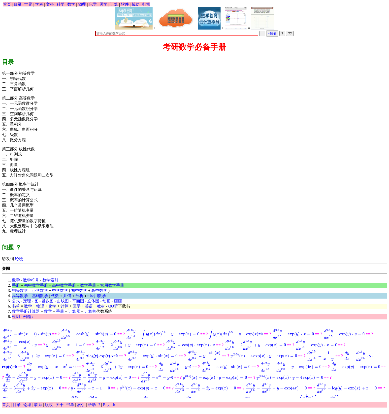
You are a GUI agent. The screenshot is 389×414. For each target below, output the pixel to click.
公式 (16, 301)
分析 (79, 296)
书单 (16, 306)
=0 (197, 335)
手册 (16, 285)
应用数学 (98, 296)
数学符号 (31, 280)
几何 (67, 296)
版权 (49, 405)
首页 (7, 4)
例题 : (28, 316)
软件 (125, 4)
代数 (55, 296)
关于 (60, 405)
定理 (27, 301)
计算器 (74, 311)
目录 (18, 4)
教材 (101, 306)
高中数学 (99, 290)
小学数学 (40, 290)
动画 (106, 301)
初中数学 (79, 290)
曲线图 (63, 301)
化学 (93, 4)
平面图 (78, 301)
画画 (118, 301)
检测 (16, 316)
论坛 (18, 259)
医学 (103, 4)
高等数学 (20, 296)
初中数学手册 (36, 285)
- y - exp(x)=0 (211, 359)
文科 (50, 4)
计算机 (90, 311)
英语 (89, 306)
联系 (38, 405)
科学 (61, 4)
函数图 (48, 301)
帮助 (135, 4)
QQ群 (113, 306)
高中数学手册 (64, 285)
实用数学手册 (112, 285)
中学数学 (60, 290)
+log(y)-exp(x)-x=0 (344, 347)
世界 (28, 4)
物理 (82, 4)
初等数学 (20, 290)
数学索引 (50, 280)
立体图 (93, 301)
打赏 (146, 4)
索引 (81, 405)
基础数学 (40, 296)
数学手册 (88, 285)
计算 (114, 4)
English (109, 405)
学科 (39, 4)
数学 (71, 4)
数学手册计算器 (26, 311)
